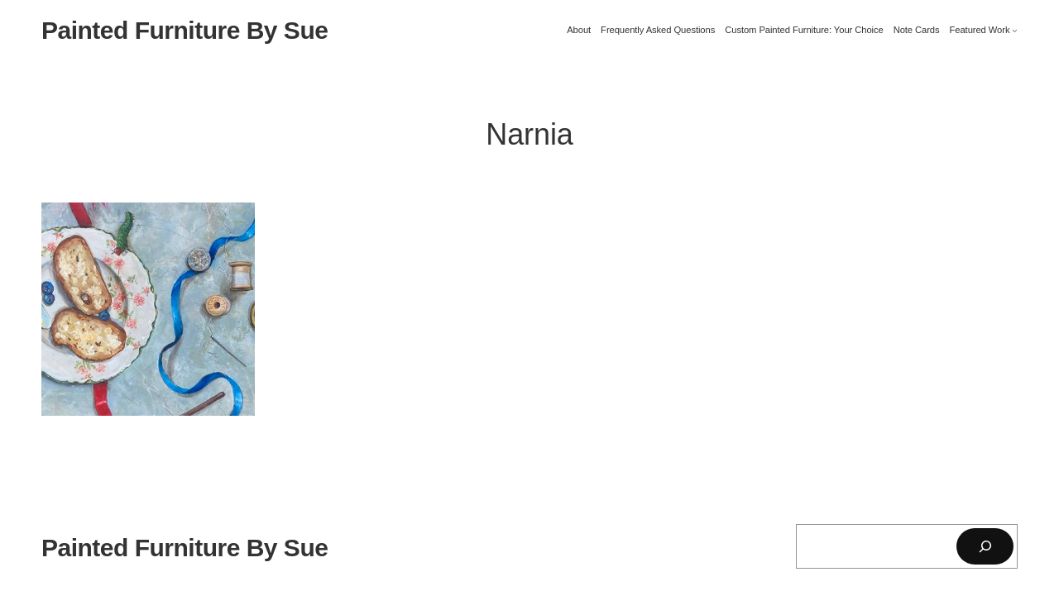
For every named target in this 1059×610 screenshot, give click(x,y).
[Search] (984, 546)
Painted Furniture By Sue (184, 30)
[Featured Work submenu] (1015, 30)
